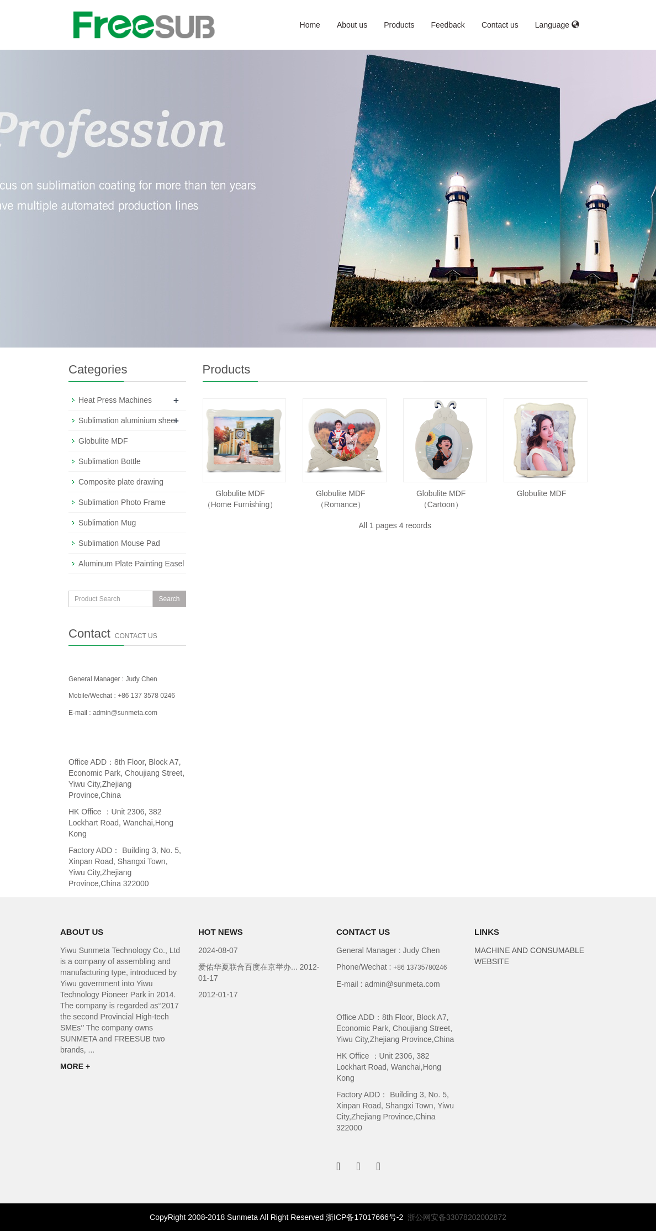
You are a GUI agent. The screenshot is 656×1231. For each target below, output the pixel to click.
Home (310, 24)
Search (168, 599)
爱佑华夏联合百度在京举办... (249, 966)
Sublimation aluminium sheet (127, 420)
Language (557, 24)
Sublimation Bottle (109, 461)
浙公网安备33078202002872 (457, 1217)
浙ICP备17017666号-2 (364, 1217)
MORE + (75, 1066)
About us (352, 24)
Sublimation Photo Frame (122, 502)
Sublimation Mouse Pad (119, 543)
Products (399, 24)
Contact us (500, 24)
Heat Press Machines (115, 400)
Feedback (447, 24)
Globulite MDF (541, 493)
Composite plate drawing (120, 481)
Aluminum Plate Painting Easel (131, 563)
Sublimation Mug (107, 522)
